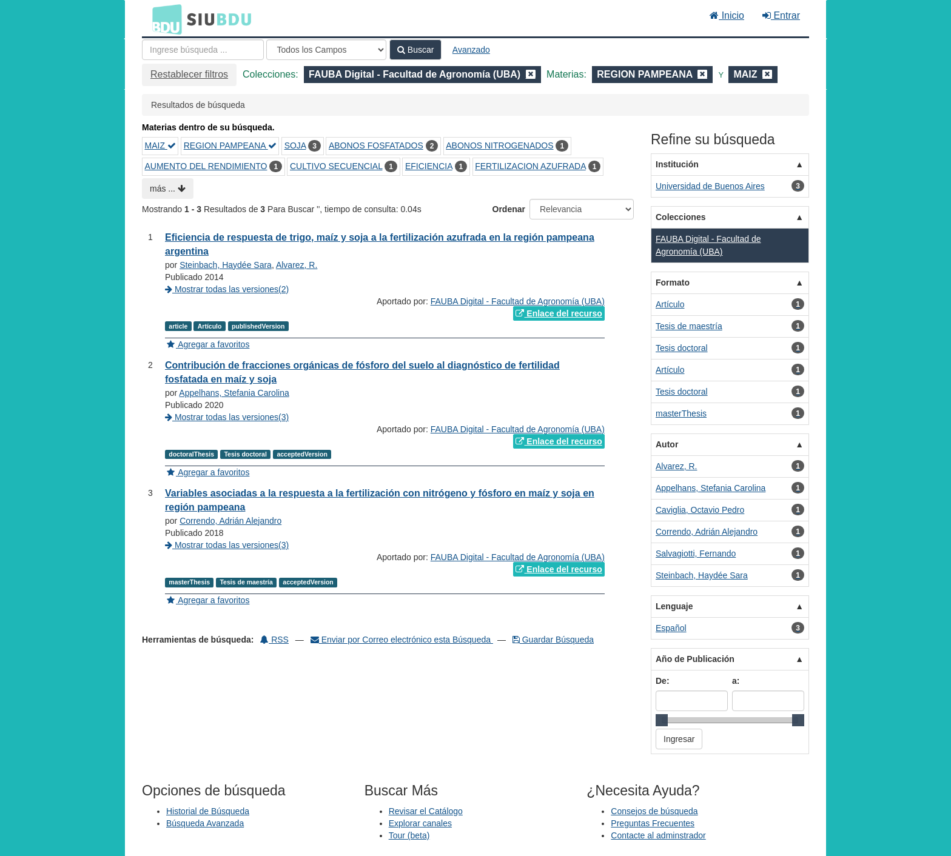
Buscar (415, 50)
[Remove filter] (531, 74)
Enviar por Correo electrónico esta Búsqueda (402, 639)
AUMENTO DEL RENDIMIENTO (206, 166)
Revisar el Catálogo (426, 811)
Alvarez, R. (296, 265)
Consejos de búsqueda (654, 811)
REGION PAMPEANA (230, 145)
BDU (164, 18)
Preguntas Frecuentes (652, 823)
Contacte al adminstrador (658, 835)
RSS (274, 639)
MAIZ (160, 145)
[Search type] (326, 49)
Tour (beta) (409, 835)
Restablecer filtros (189, 74)
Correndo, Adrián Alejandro (230, 521)
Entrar (781, 15)
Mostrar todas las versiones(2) (227, 289)
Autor (667, 444)
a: (735, 681)
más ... (168, 188)
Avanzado (471, 50)
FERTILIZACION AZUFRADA (530, 166)
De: (663, 681)
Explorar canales (420, 823)
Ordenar (508, 209)
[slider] (662, 720)
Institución (677, 164)
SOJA (295, 145)
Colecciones (680, 217)
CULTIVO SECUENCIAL (336, 166)
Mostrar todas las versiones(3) (227, 417)
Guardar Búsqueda (553, 639)
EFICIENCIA (428, 166)
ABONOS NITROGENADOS (499, 145)
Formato (673, 282)
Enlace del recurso (559, 313)
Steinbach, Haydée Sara (226, 265)
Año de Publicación (695, 659)
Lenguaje (674, 606)
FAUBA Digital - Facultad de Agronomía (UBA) (518, 301)
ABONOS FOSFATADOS (376, 145)
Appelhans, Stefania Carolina (234, 393)
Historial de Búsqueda (207, 811)
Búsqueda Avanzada (205, 823)
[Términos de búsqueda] (203, 49)
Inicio (727, 15)
